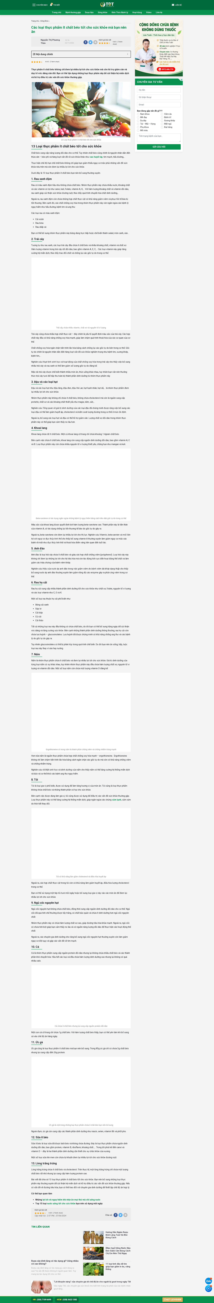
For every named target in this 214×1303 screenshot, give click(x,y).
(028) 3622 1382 (67, 1299)
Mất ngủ (167, 124)
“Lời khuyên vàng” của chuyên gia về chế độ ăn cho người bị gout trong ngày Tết (92, 1281)
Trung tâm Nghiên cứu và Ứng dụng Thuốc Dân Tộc (107, 4)
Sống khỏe (102, 12)
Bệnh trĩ (167, 117)
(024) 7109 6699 (42, 1299)
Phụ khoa (144, 127)
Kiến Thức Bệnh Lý (120, 12)
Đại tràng (168, 127)
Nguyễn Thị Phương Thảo (50, 41)
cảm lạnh (116, 799)
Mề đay (143, 117)
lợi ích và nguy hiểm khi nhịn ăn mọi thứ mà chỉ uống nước (71, 1199)
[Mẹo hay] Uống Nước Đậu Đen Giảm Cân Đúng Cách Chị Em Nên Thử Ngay (118, 1251)
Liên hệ (159, 12)
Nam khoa (144, 114)
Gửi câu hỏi (159, 147)
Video (148, 12)
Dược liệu (89, 12)
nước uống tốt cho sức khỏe (61, 1203)
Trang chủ (56, 12)
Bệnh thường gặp (73, 12)
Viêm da (168, 114)
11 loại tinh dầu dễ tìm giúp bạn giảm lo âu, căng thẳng (118, 1266)
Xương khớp (169, 120)
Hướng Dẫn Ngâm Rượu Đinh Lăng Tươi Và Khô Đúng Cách (117, 1235)
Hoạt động (137, 12)
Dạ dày (143, 120)
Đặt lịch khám (172, 1299)
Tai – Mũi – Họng (147, 124)
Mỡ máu (144, 130)
